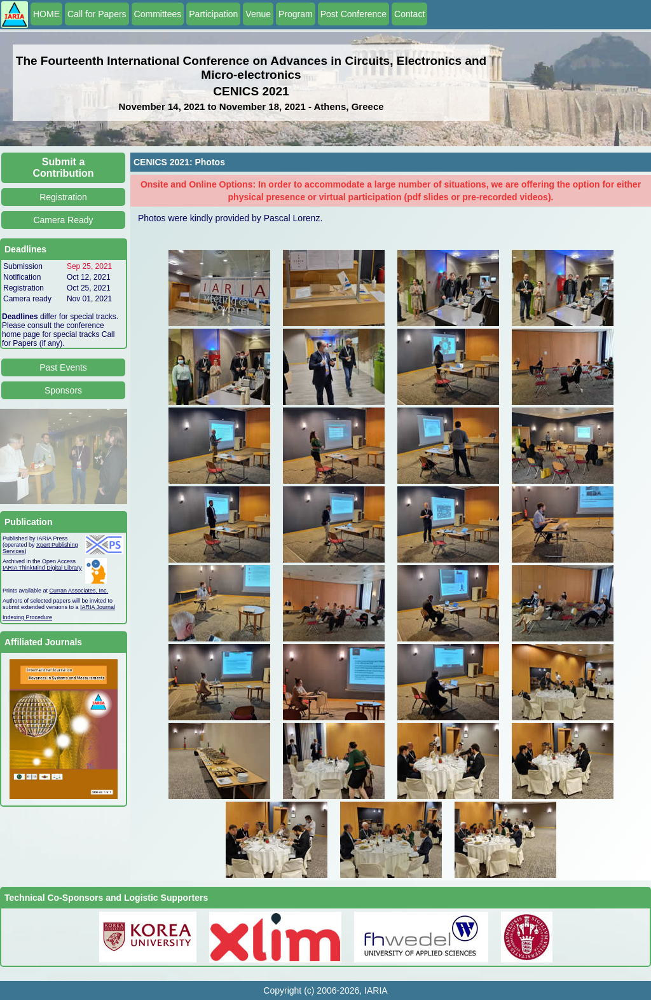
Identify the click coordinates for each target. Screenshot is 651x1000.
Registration (63, 197)
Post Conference (353, 14)
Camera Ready (63, 220)
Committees (158, 14)
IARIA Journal (97, 607)
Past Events (63, 367)
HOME (46, 14)
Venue (258, 14)
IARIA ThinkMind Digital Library (42, 568)
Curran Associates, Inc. (79, 590)
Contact (409, 14)
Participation (213, 14)
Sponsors (63, 390)
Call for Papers (97, 14)
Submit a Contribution (63, 167)
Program (295, 14)
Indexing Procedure (27, 617)
